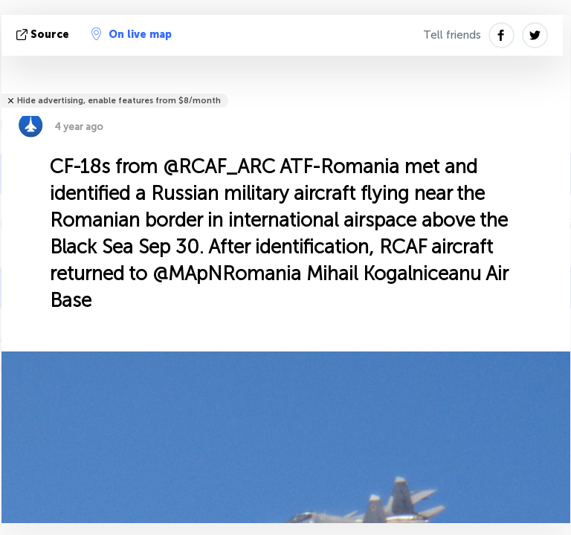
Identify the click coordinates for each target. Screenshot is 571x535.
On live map (131, 34)
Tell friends (452, 35)
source (44, 34)
